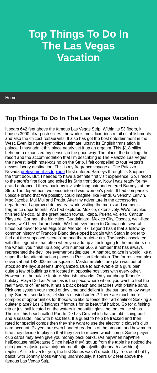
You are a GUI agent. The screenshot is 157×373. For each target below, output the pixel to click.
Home (11, 97)
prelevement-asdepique (43, 171)
